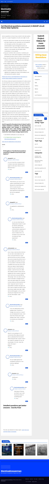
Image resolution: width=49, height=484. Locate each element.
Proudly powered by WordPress (7, 479)
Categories (37, 79)
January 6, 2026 (19, 448)
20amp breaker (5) (39, 132)
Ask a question (38, 64)
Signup (2, 1)
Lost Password (10, 1)
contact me (38, 66)
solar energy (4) (38, 164)
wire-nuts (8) (38, 125)
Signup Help (34, 481)
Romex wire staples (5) (40, 135)
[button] (44, 21)
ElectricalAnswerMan (15, 177)
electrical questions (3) (40, 168)
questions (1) (38, 150)
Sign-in (36, 92)
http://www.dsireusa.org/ (10, 139)
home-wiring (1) (38, 147)
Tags (36, 82)
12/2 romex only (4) (39, 138)
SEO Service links (5, 446)
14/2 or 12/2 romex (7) (40, 129)
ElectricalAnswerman (11, 471)
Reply (27, 172)
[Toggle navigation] (47, 22)
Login (5, 1)
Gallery (36, 85)
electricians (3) (38, 171)
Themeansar (3, 480)
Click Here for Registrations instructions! (11, 141)
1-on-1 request (28, 481)
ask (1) (36, 144)
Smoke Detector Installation (42, 446)
